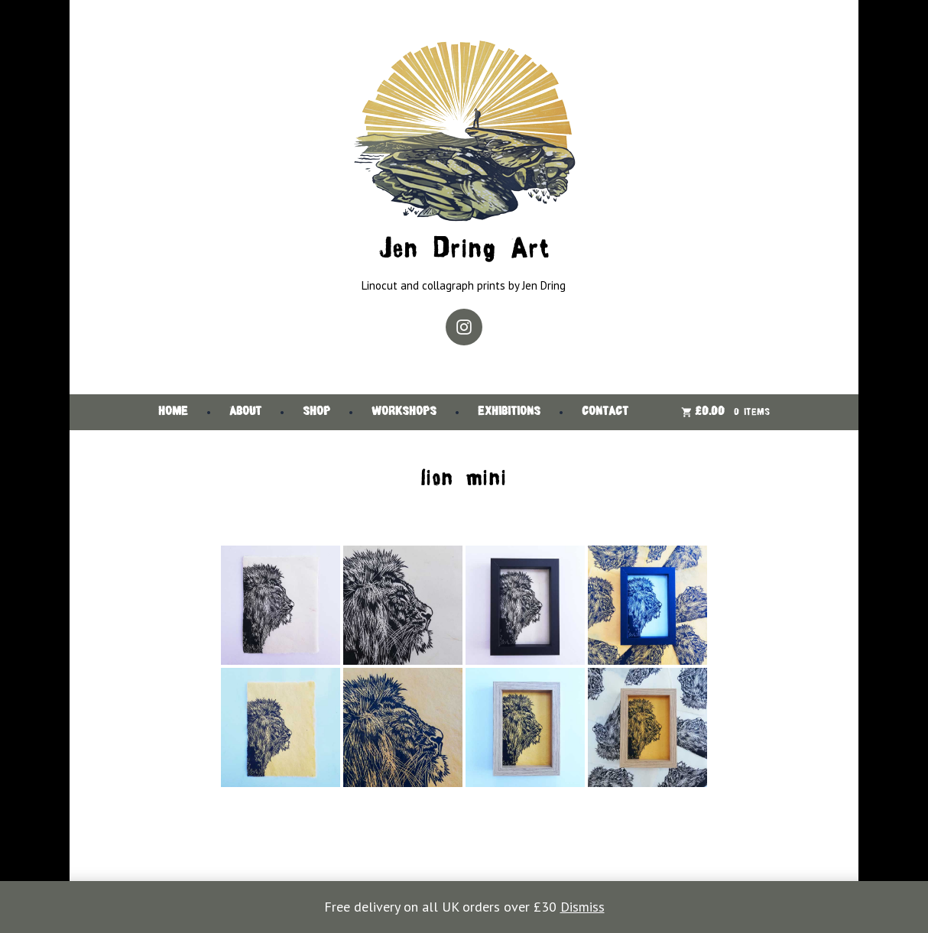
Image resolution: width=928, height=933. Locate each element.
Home (173, 412)
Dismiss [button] (582, 906)
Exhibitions (509, 412)
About (245, 412)
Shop (316, 412)
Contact (605, 412)
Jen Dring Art (464, 250)
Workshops (404, 412)
